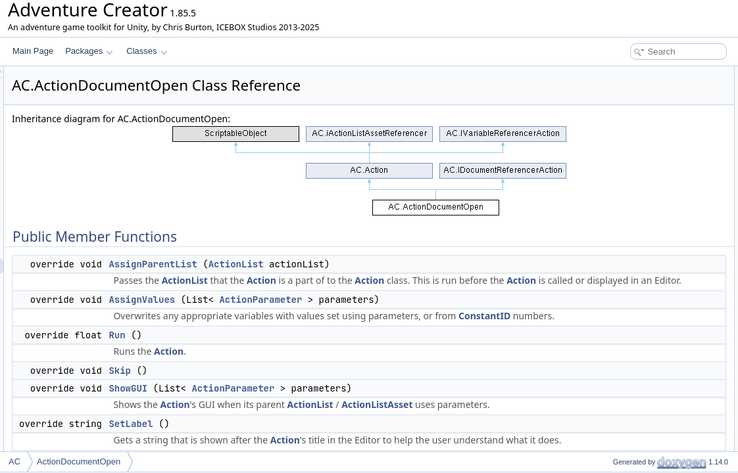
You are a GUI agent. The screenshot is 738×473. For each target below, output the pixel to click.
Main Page (32, 51)
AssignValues (306, 328)
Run (281, 378)
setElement (621, 290)
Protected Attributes (625, 362)
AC (14, 461)
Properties (609, 420)
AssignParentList (317, 264)
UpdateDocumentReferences (653, 189)
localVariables (626, 391)
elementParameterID (638, 348)
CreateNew (621, 218)
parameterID (624, 261)
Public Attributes (619, 232)
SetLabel (617, 160)
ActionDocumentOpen (78, 461)
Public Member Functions (635, 73)
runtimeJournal (628, 406)
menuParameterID (634, 333)
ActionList (400, 264)
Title (609, 449)
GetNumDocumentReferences (655, 174)
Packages (89, 51)
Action (426, 280)
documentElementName (644, 319)
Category (618, 434)
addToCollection (630, 276)
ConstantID (394, 359)
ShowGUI (292, 432)
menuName (622, 304)
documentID (623, 247)
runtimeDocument (633, 377)
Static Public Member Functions (646, 203)
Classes (146, 51)
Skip (284, 414)
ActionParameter (424, 328)
